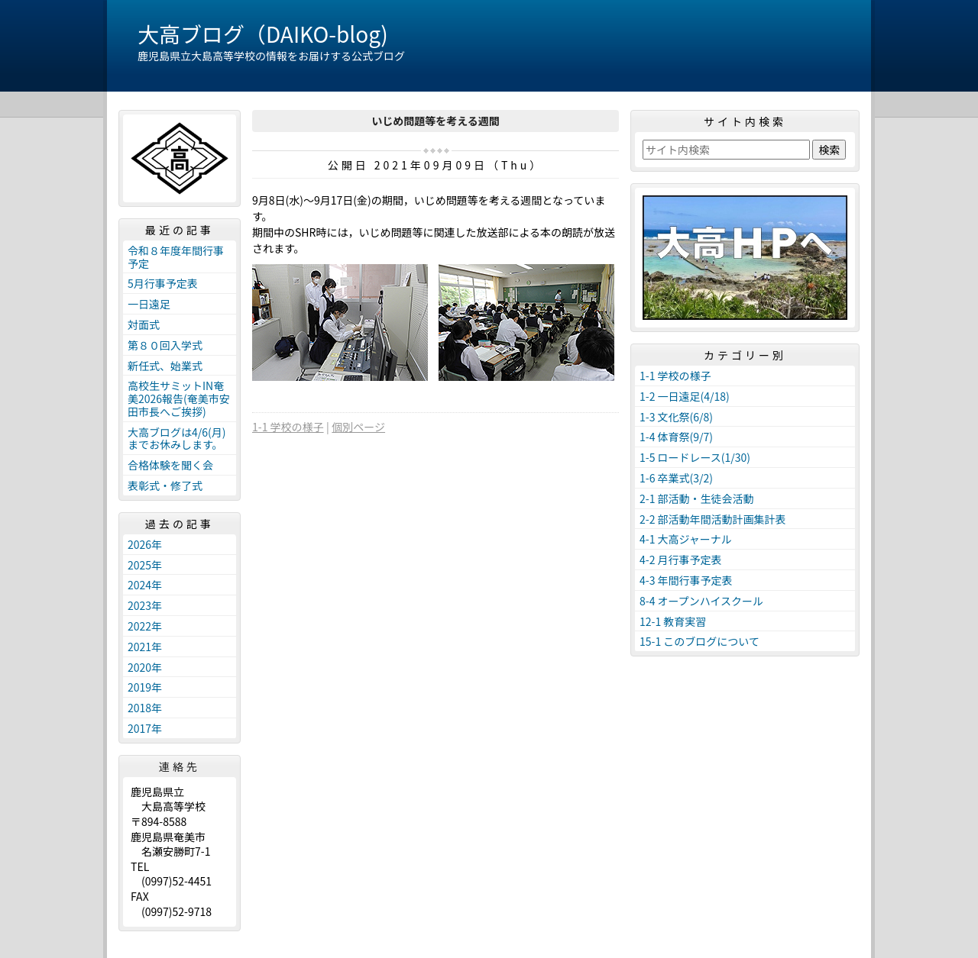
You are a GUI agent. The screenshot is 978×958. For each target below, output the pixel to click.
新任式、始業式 (165, 365)
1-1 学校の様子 (288, 426)
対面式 (144, 324)
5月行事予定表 (163, 283)
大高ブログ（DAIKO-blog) (263, 33)
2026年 (145, 544)
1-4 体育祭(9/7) (676, 436)
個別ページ (358, 426)
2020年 (145, 667)
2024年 (145, 584)
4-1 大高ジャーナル (686, 539)
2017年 (145, 728)
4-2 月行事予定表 (681, 559)
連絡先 (179, 766)
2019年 (145, 687)
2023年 (145, 605)
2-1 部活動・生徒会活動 (697, 498)
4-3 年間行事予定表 (686, 580)
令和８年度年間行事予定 (176, 257)
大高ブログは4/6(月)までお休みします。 (177, 438)
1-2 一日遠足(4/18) (685, 396)
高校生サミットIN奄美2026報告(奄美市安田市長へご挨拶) (179, 398)
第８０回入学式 (165, 345)
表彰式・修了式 (165, 485)
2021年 (145, 646)
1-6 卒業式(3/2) (676, 477)
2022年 (145, 626)
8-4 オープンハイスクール (701, 600)
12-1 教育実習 (673, 621)
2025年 (145, 565)
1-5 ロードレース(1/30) (695, 457)
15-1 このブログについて (699, 641)
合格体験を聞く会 (170, 465)
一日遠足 (149, 303)
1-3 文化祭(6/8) (676, 416)
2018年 (145, 707)
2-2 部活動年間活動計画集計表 (713, 519)
